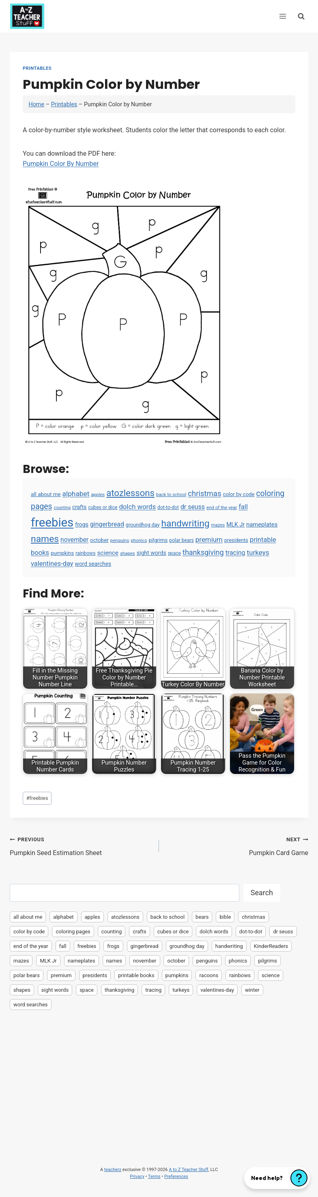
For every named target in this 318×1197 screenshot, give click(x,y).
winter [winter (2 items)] (252, 990)
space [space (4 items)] (174, 553)
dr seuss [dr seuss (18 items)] (192, 507)
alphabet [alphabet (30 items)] (76, 494)
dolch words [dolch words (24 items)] (137, 507)
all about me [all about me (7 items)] (46, 494)
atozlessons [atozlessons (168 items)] (130, 493)
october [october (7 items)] (99, 540)
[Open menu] (282, 16)
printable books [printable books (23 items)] (136, 975)
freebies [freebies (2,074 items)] (52, 522)
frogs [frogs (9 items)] (81, 524)
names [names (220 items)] (45, 538)
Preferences (176, 1176)
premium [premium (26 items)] (209, 539)
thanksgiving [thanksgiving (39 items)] (203, 552)
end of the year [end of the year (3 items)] (221, 507)
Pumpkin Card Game (236, 845)
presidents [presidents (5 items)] (236, 540)
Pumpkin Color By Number (61, 164)
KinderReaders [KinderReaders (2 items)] (271, 946)
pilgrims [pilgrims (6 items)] (158, 540)
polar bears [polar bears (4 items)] (181, 540)
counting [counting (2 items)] (62, 507)
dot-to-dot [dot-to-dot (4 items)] (168, 507)
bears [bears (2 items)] (202, 917)
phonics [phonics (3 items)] (139, 540)
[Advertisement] (159, 1076)
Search (262, 892)
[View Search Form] (301, 16)
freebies (37, 798)
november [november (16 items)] (74, 540)
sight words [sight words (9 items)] (151, 553)
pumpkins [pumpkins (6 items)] (62, 553)
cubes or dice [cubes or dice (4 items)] (102, 507)
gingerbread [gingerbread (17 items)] (107, 524)
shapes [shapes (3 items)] (127, 553)
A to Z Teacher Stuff (188, 1169)
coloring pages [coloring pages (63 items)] (73, 931)
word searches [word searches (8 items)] (93, 564)
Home (36, 104)
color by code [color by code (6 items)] (238, 494)
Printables (37, 68)
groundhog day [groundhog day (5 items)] (143, 525)
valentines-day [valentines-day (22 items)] (52, 563)
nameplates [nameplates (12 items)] (261, 524)
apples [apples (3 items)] (98, 494)
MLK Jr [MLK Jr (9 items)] (235, 524)
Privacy (137, 1176)
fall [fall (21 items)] (242, 507)
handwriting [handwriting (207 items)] (185, 523)
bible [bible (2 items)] (225, 917)
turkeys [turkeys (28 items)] (258, 552)
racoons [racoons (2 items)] (208, 975)
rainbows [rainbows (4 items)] (85, 553)
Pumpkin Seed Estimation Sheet (81, 845)
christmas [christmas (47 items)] (204, 493)
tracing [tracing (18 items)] (235, 553)
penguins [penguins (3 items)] (119, 540)
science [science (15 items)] (107, 553)
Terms (154, 1176)
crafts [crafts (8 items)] (79, 507)
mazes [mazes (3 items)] (218, 525)
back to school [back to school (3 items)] (171, 494)
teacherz (112, 1169)
